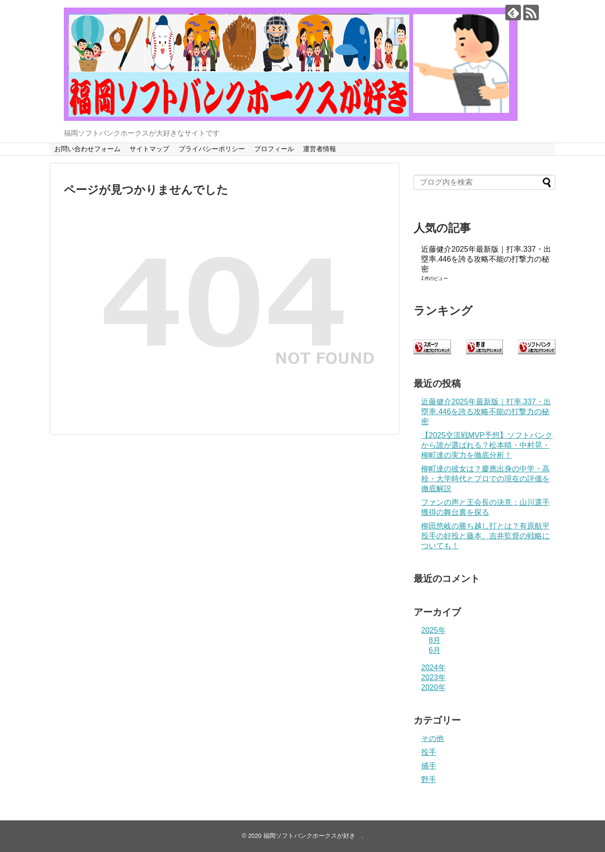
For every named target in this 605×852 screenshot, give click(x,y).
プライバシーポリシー (212, 149)
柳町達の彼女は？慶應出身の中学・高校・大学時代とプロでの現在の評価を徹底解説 (485, 479)
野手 (428, 779)
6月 (435, 650)
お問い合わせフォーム (87, 149)
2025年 (433, 630)
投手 (428, 752)
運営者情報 (319, 149)
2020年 (433, 687)
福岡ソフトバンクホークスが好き (312, 835)
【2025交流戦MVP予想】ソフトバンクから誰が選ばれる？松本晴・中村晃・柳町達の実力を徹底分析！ (487, 445)
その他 (432, 738)
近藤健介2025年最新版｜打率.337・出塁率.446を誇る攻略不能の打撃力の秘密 (486, 259)
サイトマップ (149, 149)
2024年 (433, 668)
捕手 (428, 766)
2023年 (433, 677)
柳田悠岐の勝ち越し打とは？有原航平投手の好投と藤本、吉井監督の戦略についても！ (485, 536)
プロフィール (274, 149)
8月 (435, 640)
